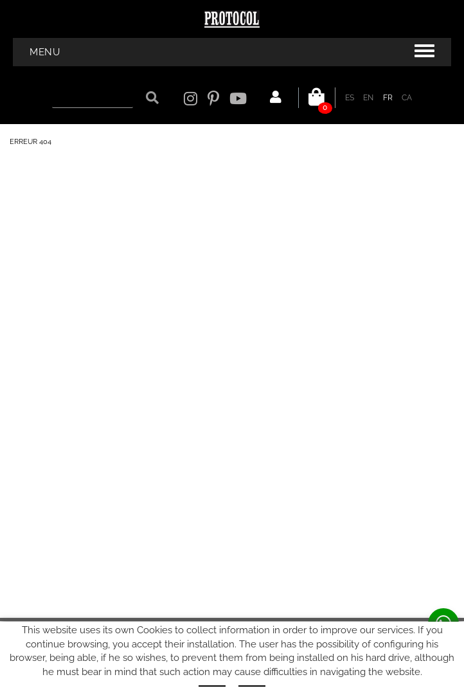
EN (368, 97)
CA (407, 97)
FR (388, 97)
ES (350, 97)
